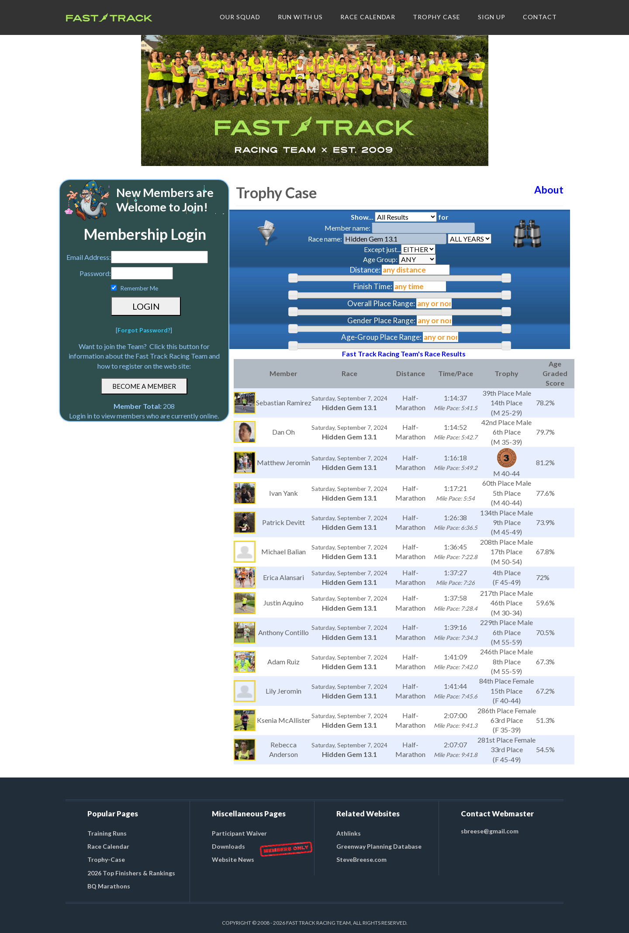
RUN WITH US (300, 17)
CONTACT (540, 17)
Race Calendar (108, 846)
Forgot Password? (144, 330)
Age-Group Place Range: (381, 337)
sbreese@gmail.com (489, 831)
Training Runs (107, 833)
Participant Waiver (239, 833)
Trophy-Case (106, 859)
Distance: (365, 269)
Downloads (228, 846)
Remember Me (139, 288)
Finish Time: (372, 286)
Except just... (399, 249)
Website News (233, 859)
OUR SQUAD (240, 17)
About (548, 189)
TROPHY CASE (436, 17)
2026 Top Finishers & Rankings (131, 873)
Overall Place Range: (381, 303)
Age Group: (399, 259)
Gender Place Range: (381, 320)
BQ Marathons (108, 886)
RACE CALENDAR (368, 17)
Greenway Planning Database (379, 846)
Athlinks (348, 833)
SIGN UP (491, 17)
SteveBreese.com (361, 859)
